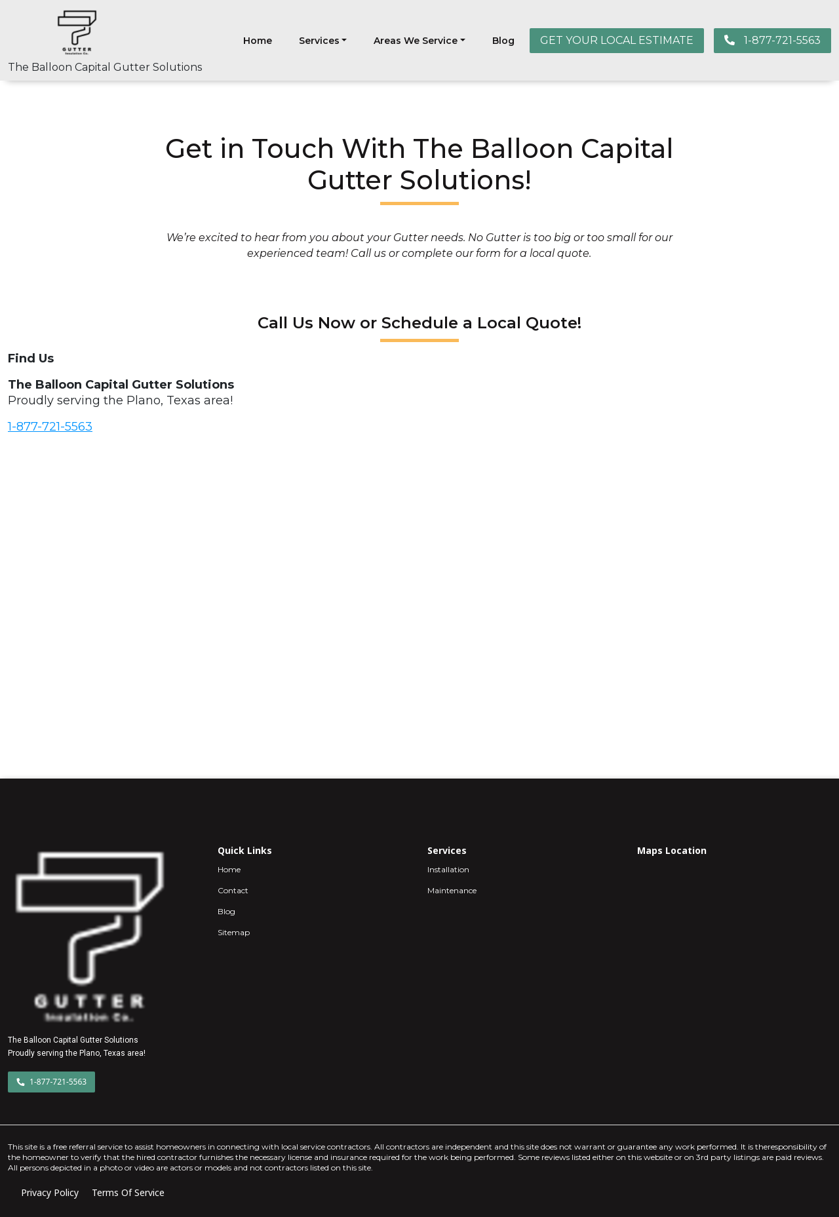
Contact (233, 890)
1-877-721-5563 (772, 40)
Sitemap (234, 932)
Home (257, 41)
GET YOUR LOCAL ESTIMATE (616, 40)
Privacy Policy (50, 1192)
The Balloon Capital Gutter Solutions (105, 67)
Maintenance (452, 890)
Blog (503, 41)
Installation (448, 869)
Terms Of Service (128, 1192)
